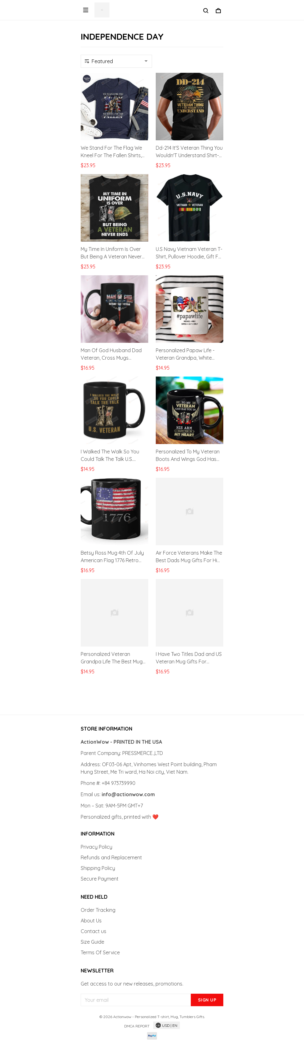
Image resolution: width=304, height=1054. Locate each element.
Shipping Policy (98, 868)
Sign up (207, 1000)
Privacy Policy (96, 847)
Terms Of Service (100, 952)
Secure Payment (100, 879)
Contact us (93, 931)
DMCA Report (136, 1026)
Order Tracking (98, 910)
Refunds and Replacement (111, 857)
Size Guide (92, 942)
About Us (91, 920)
